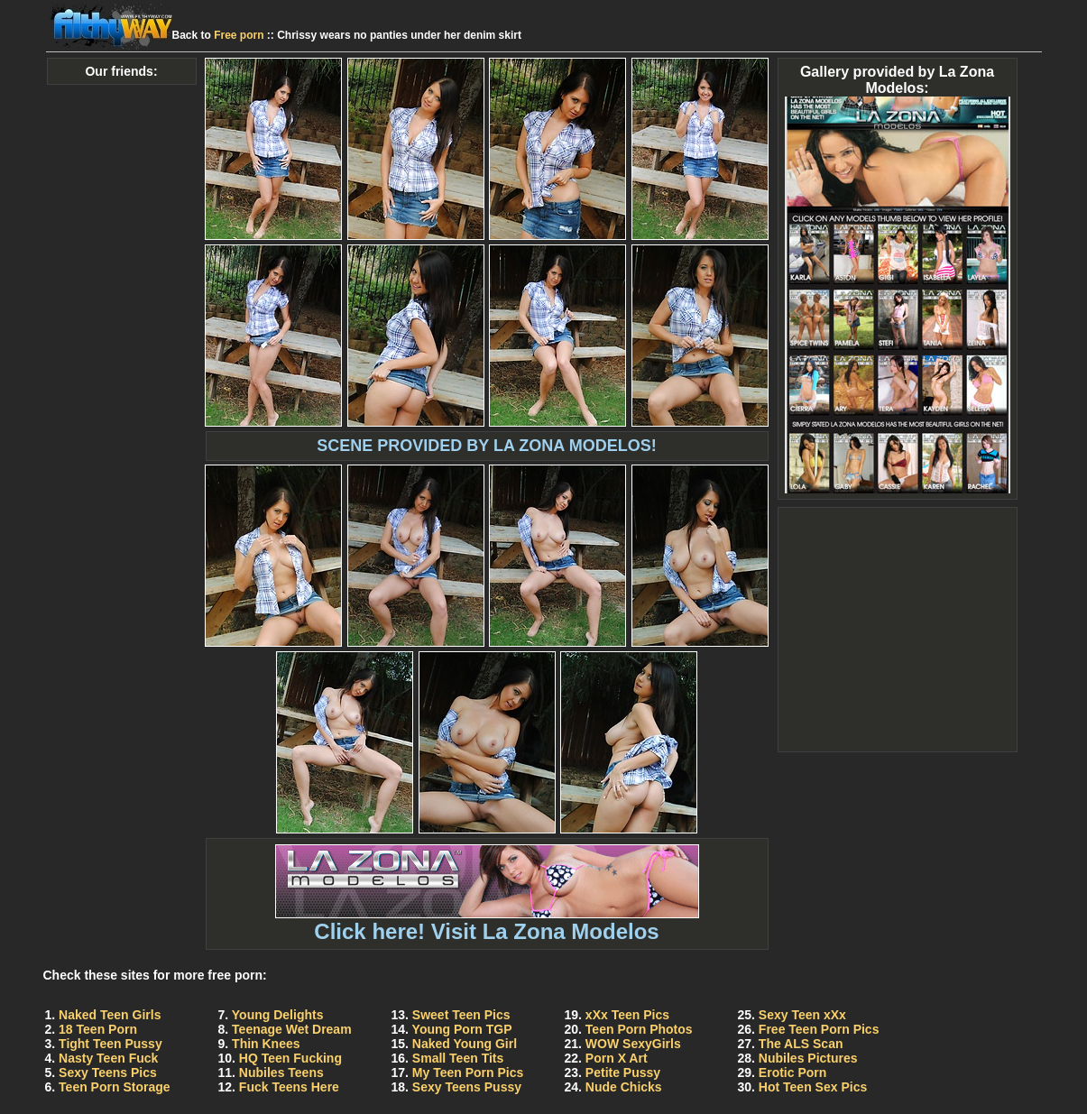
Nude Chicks (623, 1087)
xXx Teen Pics (627, 1015)
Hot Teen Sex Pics (813, 1087)
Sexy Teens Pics (108, 1072)
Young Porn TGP (462, 1029)
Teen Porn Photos (639, 1029)
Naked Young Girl (464, 1043)
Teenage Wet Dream (292, 1029)
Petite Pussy (622, 1072)
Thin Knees (265, 1043)
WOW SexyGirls (633, 1043)
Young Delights (278, 1015)
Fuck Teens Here (289, 1087)
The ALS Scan (801, 1043)
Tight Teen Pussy (110, 1043)
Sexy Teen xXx (802, 1015)
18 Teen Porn (98, 1029)
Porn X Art (616, 1058)
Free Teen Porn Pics (819, 1029)
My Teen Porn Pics (467, 1072)
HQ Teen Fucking (290, 1058)
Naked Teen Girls (110, 1015)
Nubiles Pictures (808, 1058)
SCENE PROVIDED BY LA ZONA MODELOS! (486, 446)
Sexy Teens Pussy (466, 1087)
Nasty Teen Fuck (108, 1058)
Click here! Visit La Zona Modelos (487, 921)
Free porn (238, 35)
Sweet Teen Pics (461, 1015)
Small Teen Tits (457, 1058)
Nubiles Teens (281, 1072)
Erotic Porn (792, 1072)
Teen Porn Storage (114, 1087)
